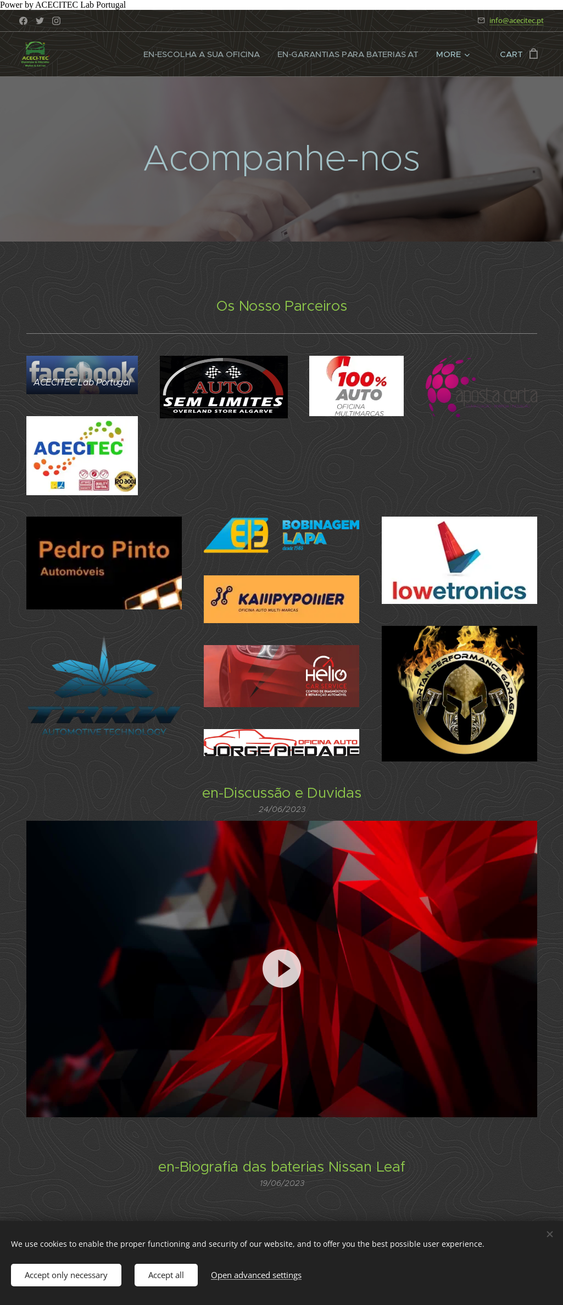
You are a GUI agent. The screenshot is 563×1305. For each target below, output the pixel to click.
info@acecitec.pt (516, 20)
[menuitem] (201, 54)
